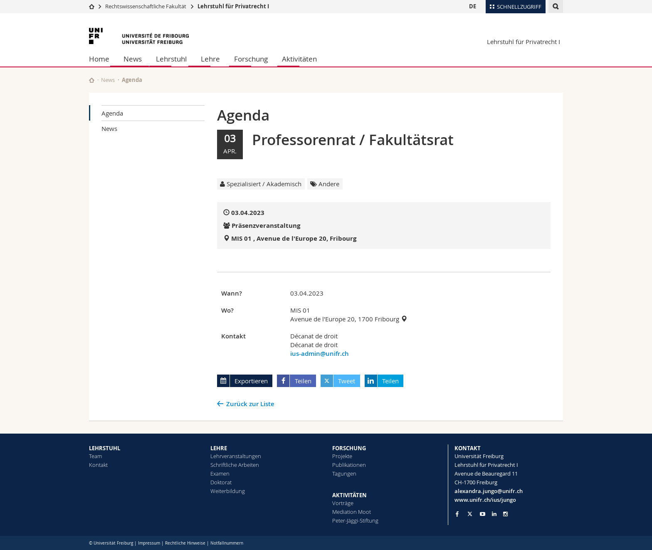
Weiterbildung (227, 491)
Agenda (112, 113)
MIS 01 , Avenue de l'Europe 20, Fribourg (293, 238)
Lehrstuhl (171, 59)
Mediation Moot (351, 511)
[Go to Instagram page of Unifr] (505, 514)
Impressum (149, 543)
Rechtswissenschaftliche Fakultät (146, 6)
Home (99, 59)
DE (472, 6)
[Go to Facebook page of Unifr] (457, 514)
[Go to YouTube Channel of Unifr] (482, 514)
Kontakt (98, 465)
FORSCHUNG (349, 448)
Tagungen (344, 473)
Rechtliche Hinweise (185, 543)
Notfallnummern (226, 543)
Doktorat (221, 482)
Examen (220, 473)
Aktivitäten (299, 59)
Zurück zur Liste (250, 404)
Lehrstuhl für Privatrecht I (233, 6)
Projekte (342, 456)
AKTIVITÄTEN (349, 495)
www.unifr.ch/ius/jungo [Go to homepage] (485, 499)
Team (95, 456)
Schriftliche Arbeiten (234, 465)
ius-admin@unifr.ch (319, 353)
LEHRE (218, 448)
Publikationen (349, 465)
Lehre (210, 59)
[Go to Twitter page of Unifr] (470, 514)
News (132, 59)
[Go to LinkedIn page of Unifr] (494, 514)
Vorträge (342, 503)
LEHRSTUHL (104, 448)
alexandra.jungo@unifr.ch (488, 491)
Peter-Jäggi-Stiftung (355, 520)
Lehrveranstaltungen (235, 456)
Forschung (251, 59)
